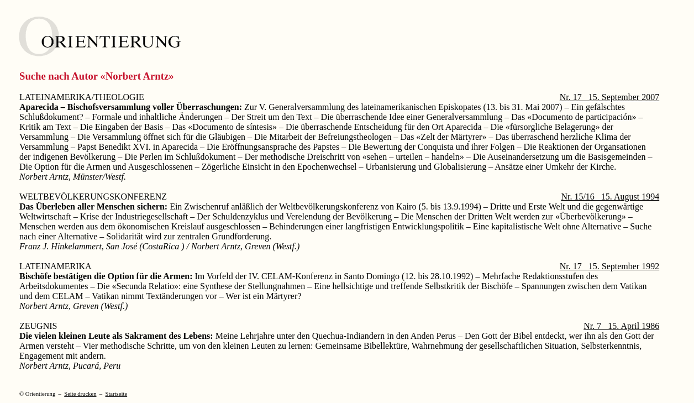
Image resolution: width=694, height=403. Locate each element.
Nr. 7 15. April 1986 (621, 326)
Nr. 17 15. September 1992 (609, 266)
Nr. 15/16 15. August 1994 (610, 196)
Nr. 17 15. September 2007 (609, 97)
